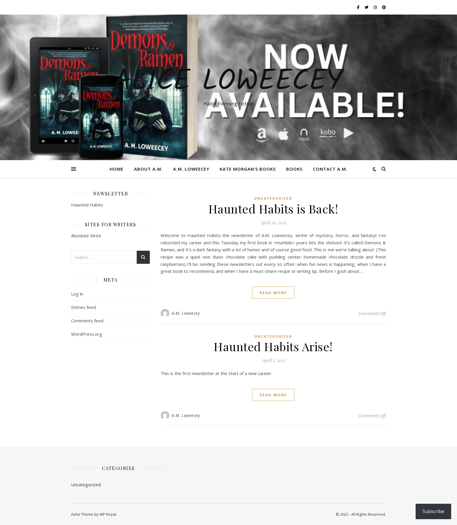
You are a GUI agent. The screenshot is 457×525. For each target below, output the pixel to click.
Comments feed (87, 321)
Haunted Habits (87, 205)
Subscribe (433, 511)
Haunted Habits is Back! (273, 208)
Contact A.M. (330, 169)
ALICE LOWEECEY (228, 82)
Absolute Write (86, 235)
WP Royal (107, 514)
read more (273, 292)
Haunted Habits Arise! (273, 346)
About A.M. (148, 169)
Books (294, 169)
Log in (77, 294)
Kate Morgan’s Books (248, 169)
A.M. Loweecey (191, 169)
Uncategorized (273, 198)
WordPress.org (86, 334)
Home (117, 169)
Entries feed (83, 307)
